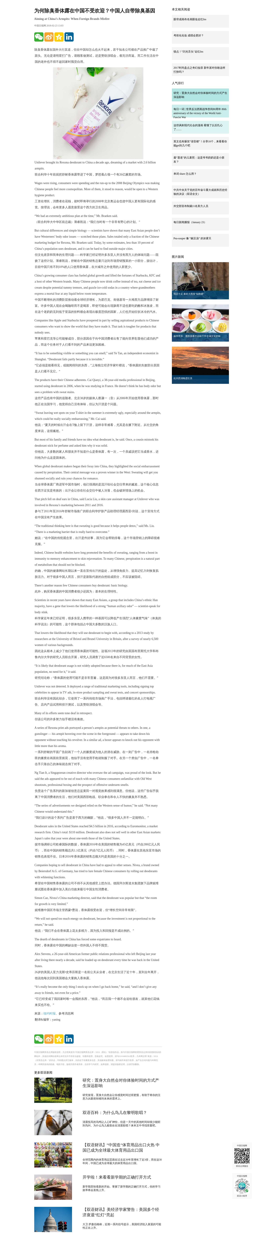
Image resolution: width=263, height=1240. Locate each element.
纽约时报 (49, 1013)
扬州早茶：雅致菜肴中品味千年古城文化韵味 (197, 336)
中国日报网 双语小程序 (242, 1186)
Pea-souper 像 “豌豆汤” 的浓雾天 (192, 238)
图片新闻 (178, 256)
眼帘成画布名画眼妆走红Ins (190, 19)
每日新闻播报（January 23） (190, 222)
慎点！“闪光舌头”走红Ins (188, 51)
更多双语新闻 (43, 1072)
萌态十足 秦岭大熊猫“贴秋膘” (189, 294)
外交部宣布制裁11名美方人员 (191, 206)
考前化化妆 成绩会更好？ (189, 35)
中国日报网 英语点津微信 (242, 1155)
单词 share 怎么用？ (185, 173)
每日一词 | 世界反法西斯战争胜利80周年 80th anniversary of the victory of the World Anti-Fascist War (200, 113)
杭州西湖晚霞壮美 (183, 378)
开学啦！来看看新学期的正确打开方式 (117, 1177)
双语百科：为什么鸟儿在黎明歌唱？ (115, 1112)
